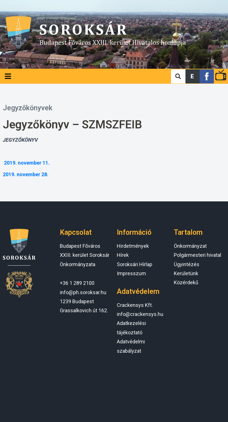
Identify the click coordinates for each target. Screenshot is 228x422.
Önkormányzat (190, 246)
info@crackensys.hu (140, 314)
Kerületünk (186, 273)
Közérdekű (186, 282)
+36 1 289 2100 (77, 283)
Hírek (123, 255)
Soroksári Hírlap (134, 264)
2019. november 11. (27, 163)
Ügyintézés (186, 264)
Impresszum (131, 273)
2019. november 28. (25, 174)
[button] (192, 76)
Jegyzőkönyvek (27, 108)
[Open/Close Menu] (8, 76)
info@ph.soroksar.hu (83, 292)
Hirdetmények (133, 246)
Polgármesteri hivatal (197, 255)
